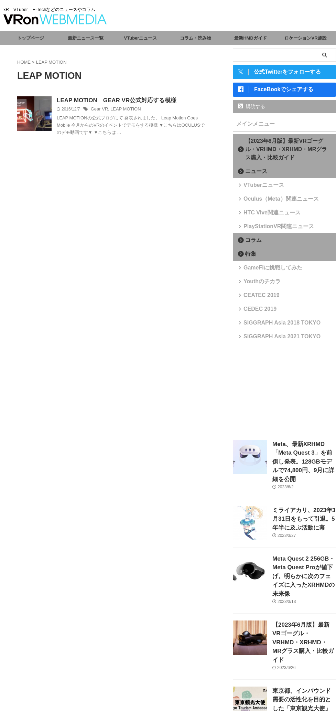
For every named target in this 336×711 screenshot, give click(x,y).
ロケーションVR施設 (305, 38)
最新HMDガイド (250, 38)
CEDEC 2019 (256, 311)
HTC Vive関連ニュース (266, 215)
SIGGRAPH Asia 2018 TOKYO (274, 325)
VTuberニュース (140, 38)
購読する (251, 109)
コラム (251, 242)
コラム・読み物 (195, 38)
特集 (248, 256)
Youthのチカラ (258, 284)
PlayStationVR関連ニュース (271, 229)
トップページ (30, 38)
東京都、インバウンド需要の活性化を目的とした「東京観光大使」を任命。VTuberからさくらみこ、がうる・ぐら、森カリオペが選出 (303, 669)
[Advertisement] (284, 393)
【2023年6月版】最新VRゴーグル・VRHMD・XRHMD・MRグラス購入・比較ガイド (286, 152)
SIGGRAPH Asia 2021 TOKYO (274, 339)
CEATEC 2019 (257, 297)
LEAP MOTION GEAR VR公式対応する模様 (113, 101)
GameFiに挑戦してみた (267, 270)
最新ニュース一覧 (86, 38)
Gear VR (99, 109)
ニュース (253, 174)
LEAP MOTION (123, 109)
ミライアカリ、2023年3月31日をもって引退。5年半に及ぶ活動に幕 (303, 507)
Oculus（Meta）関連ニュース (273, 201)
